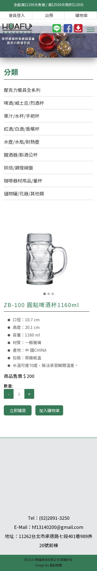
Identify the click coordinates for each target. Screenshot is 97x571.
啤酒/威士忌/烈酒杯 (24, 102)
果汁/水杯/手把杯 (21, 115)
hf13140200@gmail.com (57, 527)
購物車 (81, 15)
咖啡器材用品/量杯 (23, 180)
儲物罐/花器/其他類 (24, 193)
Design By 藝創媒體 (48, 565)
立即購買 (18, 410)
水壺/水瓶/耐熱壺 (21, 141)
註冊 (49, 15)
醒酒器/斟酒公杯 (21, 154)
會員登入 (17, 15)
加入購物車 (49, 410)
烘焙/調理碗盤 (18, 167)
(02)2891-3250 (54, 517)
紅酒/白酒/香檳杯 (21, 128)
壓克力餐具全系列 (22, 90)
